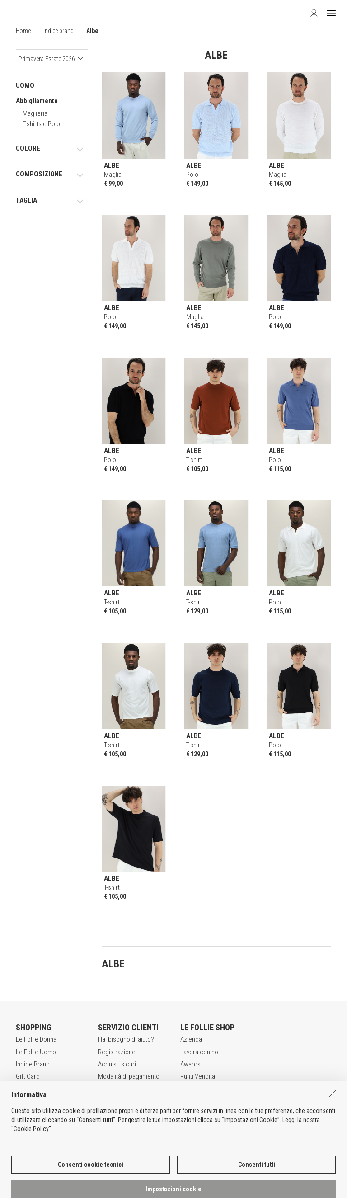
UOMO (25, 85)
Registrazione (117, 1052)
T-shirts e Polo (41, 124)
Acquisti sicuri (117, 1064)
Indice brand (58, 30)
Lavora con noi (200, 1052)
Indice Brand (33, 1064)
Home (23, 30)
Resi (104, 1089)
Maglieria (35, 113)
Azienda (191, 1039)
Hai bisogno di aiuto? (126, 1039)
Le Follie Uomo (36, 1052)
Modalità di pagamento (128, 1076)
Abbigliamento (37, 101)
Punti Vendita (197, 1076)
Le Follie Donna (36, 1039)
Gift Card (28, 1076)
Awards (190, 1064)
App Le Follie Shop (41, 1089)
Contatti (190, 1089)
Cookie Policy (31, 1191)
